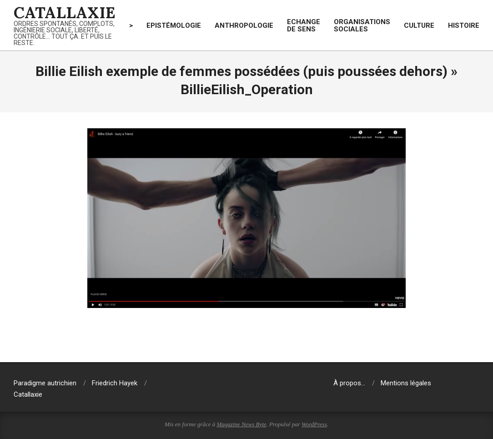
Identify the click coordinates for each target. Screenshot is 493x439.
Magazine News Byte (242, 424)
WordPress (314, 424)
